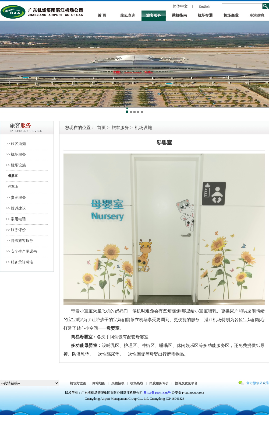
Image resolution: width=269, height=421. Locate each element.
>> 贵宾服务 (16, 198)
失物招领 (117, 383)
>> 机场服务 (16, 154)
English (204, 6)
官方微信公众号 (257, 383)
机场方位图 (78, 383)
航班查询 (127, 15)
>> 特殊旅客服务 (19, 241)
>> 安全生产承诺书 (21, 251)
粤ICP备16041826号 (157, 393)
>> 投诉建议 (16, 208)
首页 (101, 127)
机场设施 (143, 127)
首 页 (102, 15)
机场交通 (205, 15)
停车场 (12, 187)
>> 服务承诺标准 (19, 262)
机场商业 (231, 15)
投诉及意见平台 (186, 383)
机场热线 (136, 383)
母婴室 (12, 176)
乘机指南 (179, 15)
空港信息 (256, 15)
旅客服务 (153, 15)
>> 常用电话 (16, 219)
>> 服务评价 (16, 230)
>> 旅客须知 (16, 144)
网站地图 (98, 383)
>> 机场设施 (16, 165)
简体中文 (180, 6)
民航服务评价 (159, 383)
